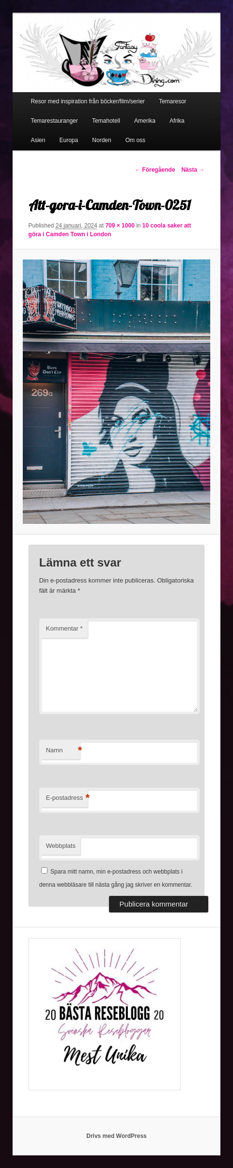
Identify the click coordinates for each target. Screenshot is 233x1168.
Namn (63, 751)
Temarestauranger (54, 120)
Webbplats (61, 845)
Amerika (144, 120)
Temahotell (106, 120)
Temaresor (172, 101)
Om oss (135, 140)
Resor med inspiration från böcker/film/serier (87, 101)
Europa (69, 140)
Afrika (177, 120)
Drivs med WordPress (116, 1136)
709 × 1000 (119, 225)
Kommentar (64, 628)
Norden (101, 140)
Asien (38, 140)
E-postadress (67, 798)
